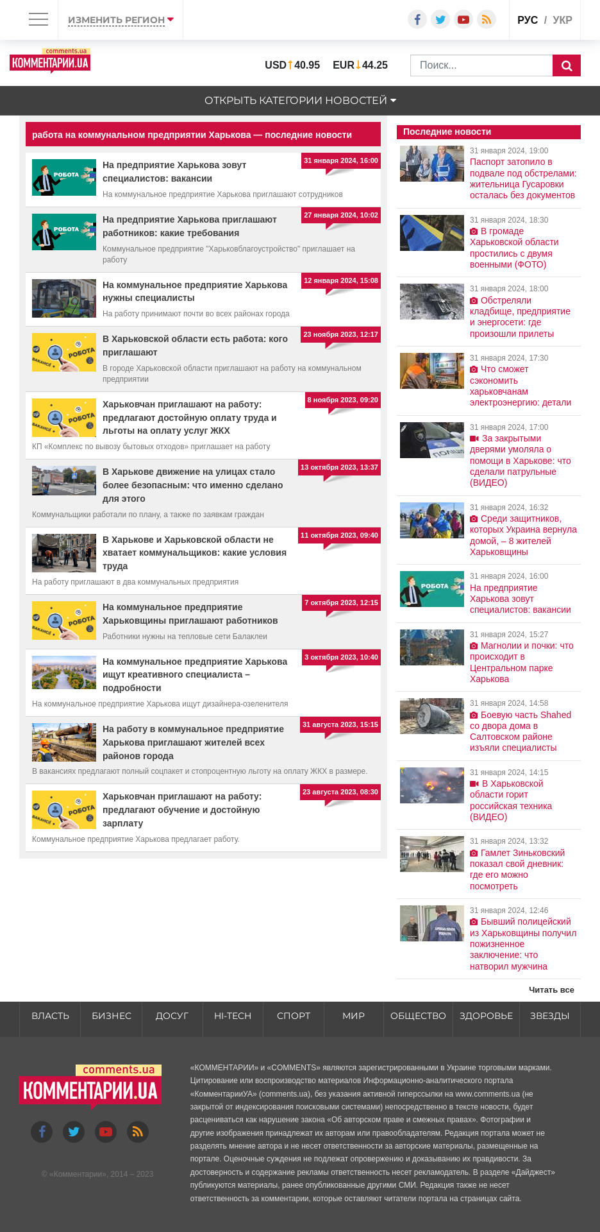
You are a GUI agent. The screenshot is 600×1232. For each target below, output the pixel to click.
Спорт (293, 1016)
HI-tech (232, 1016)
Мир (353, 1016)
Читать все (551, 990)
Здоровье (486, 1016)
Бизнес (111, 1016)
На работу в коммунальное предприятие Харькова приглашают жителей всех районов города (193, 742)
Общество (418, 1016)
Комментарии (78, 1174)
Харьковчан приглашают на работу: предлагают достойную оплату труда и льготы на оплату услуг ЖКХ (190, 417)
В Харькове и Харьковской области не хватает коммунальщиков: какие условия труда (195, 553)
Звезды (550, 1016)
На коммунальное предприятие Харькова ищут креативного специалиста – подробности (195, 675)
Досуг (172, 1016)
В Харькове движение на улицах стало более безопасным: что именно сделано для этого (193, 485)
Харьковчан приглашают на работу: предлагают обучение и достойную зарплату (182, 809)
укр (562, 20)
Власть (50, 1016)
